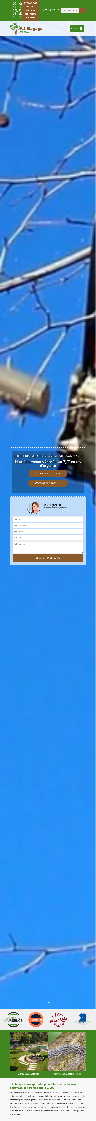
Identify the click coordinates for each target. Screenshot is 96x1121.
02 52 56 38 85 (12, 10)
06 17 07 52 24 (18, 10)
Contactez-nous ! (48, 483)
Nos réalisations (48, 473)
